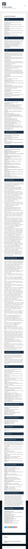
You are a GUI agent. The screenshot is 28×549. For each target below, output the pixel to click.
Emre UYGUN (9, 517)
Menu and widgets (25, 6)
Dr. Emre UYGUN (7, 7)
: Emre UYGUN (9, 511)
